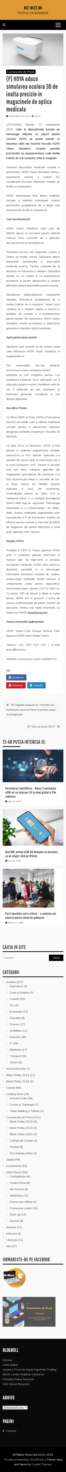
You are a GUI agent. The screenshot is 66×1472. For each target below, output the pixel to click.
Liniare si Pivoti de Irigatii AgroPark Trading (29, 1369)
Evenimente (13, 1166)
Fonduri (14, 1147)
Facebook (16, 678)
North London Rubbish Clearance (23, 1374)
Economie (16, 1011)
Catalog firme (14, 1094)
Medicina (15, 1049)
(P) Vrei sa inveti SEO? (41, 726)
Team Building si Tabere (25, 1111)
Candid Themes (42, 1464)
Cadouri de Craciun (21, 1140)
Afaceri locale (18, 1098)
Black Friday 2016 (21, 1128)
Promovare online (21, 1208)
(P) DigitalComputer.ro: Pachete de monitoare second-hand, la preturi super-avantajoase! (31, 709)
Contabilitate (18, 1176)
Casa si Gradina (19, 992)
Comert (14, 999)
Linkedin (36, 685)
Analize (11, 982)
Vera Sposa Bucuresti (16, 1384)
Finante (14, 1024)
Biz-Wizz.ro (33, 7)
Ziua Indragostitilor (21, 1153)
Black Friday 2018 (17, 1081)
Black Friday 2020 (21, 1134)
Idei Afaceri (17, 1189)
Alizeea (7, 1360)
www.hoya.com (37, 612)
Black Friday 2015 (21, 1121)
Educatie (15, 1018)
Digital (10, 1159)
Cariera (10, 1087)
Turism (14, 1062)
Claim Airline (10, 1364)
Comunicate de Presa (20, 71)
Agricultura (16, 986)
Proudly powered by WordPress (24, 1459)
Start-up (15, 1214)
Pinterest (16, 685)
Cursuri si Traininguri (22, 1104)
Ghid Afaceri (14, 1172)
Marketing (16, 1195)
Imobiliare (15, 1030)
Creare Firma (18, 1183)
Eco (12, 1005)
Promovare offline (21, 1202)
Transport (16, 1056)
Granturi (11, 1227)
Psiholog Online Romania (18, 1379)
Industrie (15, 1037)
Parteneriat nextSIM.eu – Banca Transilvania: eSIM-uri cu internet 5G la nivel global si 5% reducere (30, 793)
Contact (11, 1431)
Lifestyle (11, 1240)
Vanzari (14, 1221)
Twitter (37, 678)
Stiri (8, 1246)
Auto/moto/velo (16, 1068)
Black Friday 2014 (17, 1075)
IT (11, 1043)
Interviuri (11, 1233)
